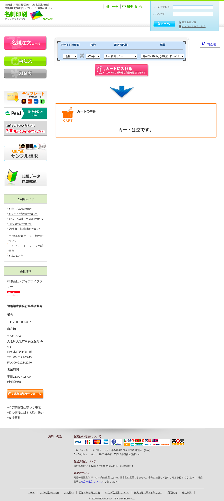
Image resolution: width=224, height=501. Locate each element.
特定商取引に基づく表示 (24, 407)
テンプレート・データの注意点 (26, 248)
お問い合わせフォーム (26, 394)
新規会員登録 (189, 22)
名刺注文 (25, 43)
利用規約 (172, 492)
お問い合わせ (132, 7)
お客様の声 (15, 256)
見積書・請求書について (24, 229)
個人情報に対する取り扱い (26, 412)
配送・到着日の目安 (89, 492)
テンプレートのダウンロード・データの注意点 (25, 96)
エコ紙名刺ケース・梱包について (26, 238)
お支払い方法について (23, 214)
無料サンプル (25, 152)
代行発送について (20, 224)
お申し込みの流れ (20, 209)
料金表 (209, 44)
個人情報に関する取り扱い (148, 492)
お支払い (69, 492)
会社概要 (14, 417)
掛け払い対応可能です (25, 113)
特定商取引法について (117, 492)
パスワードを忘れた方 (194, 26)
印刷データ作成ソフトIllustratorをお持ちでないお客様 (25, 177)
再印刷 (25, 61)
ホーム (112, 7)
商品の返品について (91, 481)
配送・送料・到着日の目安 (26, 219)
